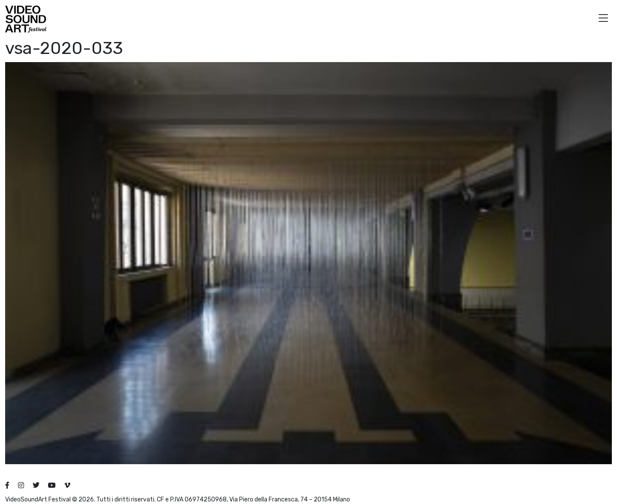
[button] (603, 19)
